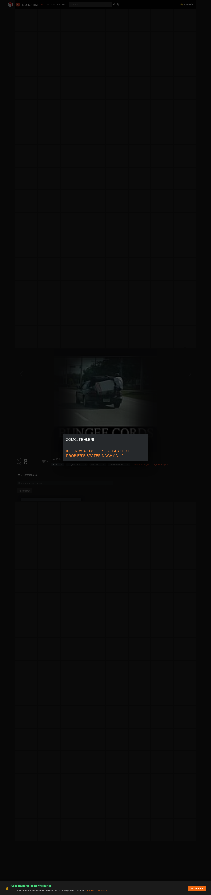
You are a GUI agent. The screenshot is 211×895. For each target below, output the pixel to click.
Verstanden (197, 888)
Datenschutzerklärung (96, 890)
